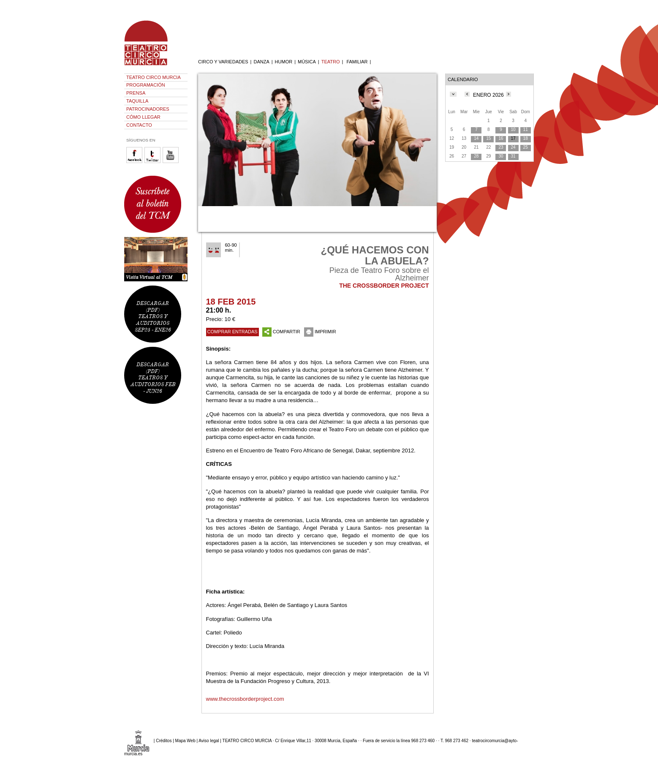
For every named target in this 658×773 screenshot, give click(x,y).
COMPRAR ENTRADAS (232, 331)
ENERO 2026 (488, 95)
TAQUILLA (137, 100)
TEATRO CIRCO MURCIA (153, 77)
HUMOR (284, 61)
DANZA (261, 61)
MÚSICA (307, 61)
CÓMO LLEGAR (143, 117)
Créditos (163, 740)
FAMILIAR (356, 61)
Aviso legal (208, 740)
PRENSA (135, 92)
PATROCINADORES (147, 109)
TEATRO (330, 61)
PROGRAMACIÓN (145, 84)
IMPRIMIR (320, 331)
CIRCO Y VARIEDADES (223, 61)
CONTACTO (139, 125)
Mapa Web (185, 740)
